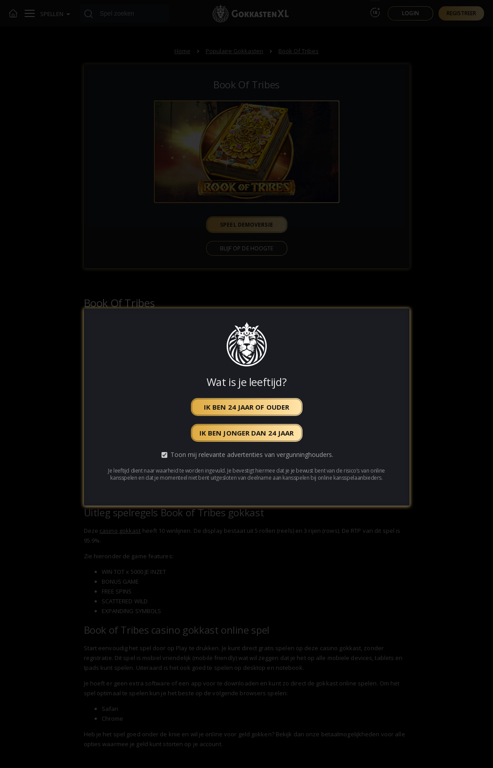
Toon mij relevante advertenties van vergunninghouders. (251, 454)
